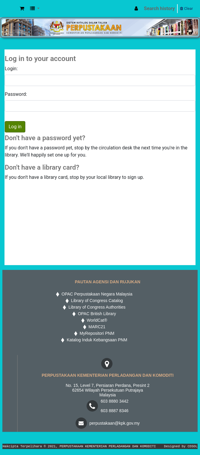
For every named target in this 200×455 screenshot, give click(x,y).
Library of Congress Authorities (96, 307)
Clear (186, 8)
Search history (159, 8)
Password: (16, 94)
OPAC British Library (96, 313)
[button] (21, 9)
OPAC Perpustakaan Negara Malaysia (95, 294)
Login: (11, 68)
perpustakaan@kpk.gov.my (115, 423)
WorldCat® (96, 320)
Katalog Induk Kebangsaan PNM (95, 339)
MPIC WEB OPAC (11, 9)
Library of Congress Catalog (96, 300)
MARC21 (96, 326)
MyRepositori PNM (95, 333)
